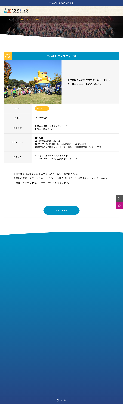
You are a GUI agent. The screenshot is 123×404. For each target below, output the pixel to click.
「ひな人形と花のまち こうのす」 (61, 3)
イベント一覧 (61, 210)
